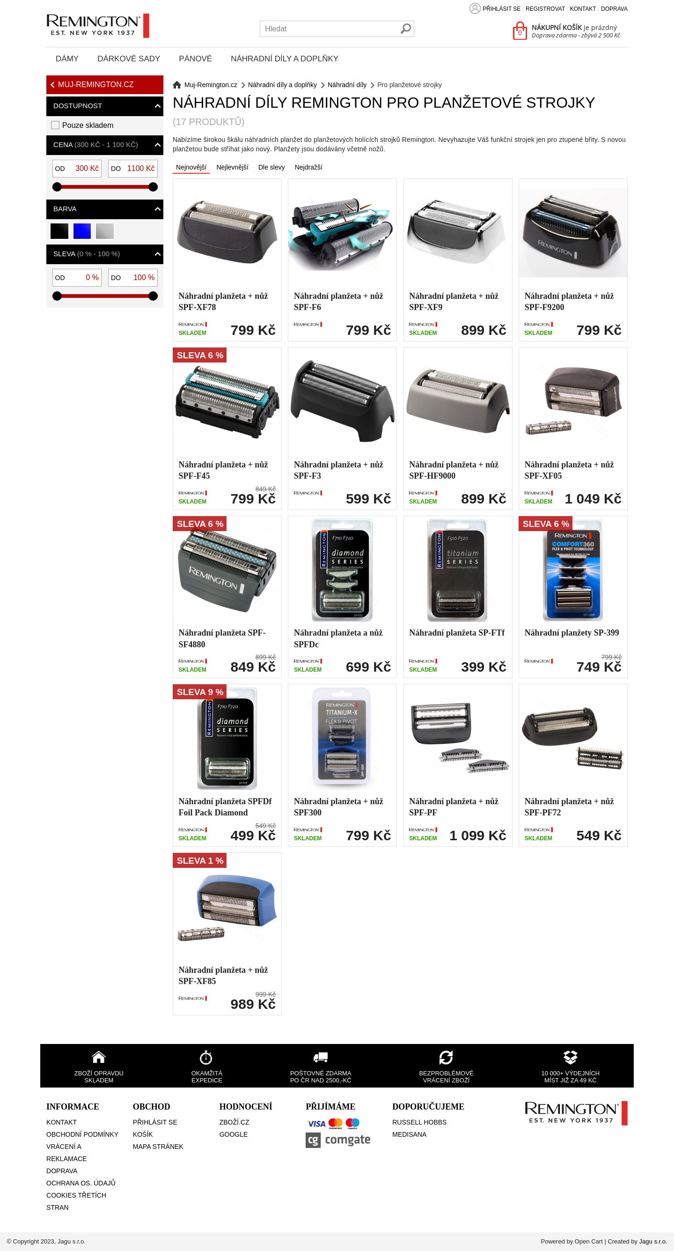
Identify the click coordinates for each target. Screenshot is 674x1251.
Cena (95, 144)
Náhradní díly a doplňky (284, 58)
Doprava (614, 9)
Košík (143, 1134)
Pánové (195, 58)
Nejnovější (191, 167)
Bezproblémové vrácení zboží (446, 1077)
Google (234, 1134)
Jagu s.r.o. (653, 1241)
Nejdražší (308, 167)
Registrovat (545, 9)
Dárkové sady (128, 58)
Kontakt (583, 9)
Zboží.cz (234, 1122)
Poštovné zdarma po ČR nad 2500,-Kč (321, 1077)
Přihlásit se (501, 9)
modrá (82, 235)
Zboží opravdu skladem (99, 1077)
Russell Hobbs (419, 1122)
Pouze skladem (87, 125)
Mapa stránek (158, 1146)
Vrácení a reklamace (66, 1152)
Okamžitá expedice (206, 1077)
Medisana (409, 1134)
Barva (64, 209)
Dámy (67, 58)
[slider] (57, 187)
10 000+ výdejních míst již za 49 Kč (571, 1077)
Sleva (86, 254)
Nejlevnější (232, 167)
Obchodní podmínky (82, 1134)
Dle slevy (271, 167)
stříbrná (105, 235)
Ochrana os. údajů (81, 1183)
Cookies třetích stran (76, 1201)
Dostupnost (77, 106)
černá (60, 235)
